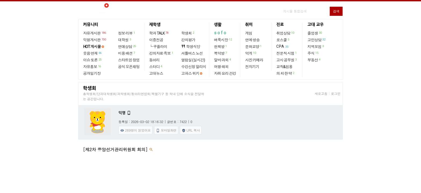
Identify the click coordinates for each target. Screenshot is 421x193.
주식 (313, 53)
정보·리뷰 (127, 33)
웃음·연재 (92, 53)
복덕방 (220, 53)
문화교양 (253, 46)
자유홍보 (92, 66)
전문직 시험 (286, 53)
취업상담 (285, 33)
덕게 (250, 53)
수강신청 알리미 (193, 67)
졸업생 (314, 33)
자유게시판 (95, 33)
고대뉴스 (156, 73)
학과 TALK (159, 33)
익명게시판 (95, 39)
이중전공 (156, 40)
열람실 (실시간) (193, 60)
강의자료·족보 (161, 53)
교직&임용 (284, 67)
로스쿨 (283, 39)
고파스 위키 (190, 73)
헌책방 (220, 46)
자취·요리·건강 (225, 73)
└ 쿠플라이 (158, 46)
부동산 (314, 59)
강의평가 (188, 40)
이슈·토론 (92, 59)
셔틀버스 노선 (192, 53)
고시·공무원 (286, 59)
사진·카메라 (254, 60)
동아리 (154, 60)
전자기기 (252, 67)
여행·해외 (221, 67)
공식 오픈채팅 (129, 67)
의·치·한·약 (285, 73)
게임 (248, 33)
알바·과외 (222, 59)
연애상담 (127, 46)
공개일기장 (92, 73)
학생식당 (190, 46)
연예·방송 (252, 40)
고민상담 (316, 39)
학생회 (188, 33)
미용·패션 (127, 53)
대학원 (125, 39)
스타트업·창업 (129, 60)
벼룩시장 (223, 39)
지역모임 (315, 46)
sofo (220, 32)
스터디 (156, 66)
